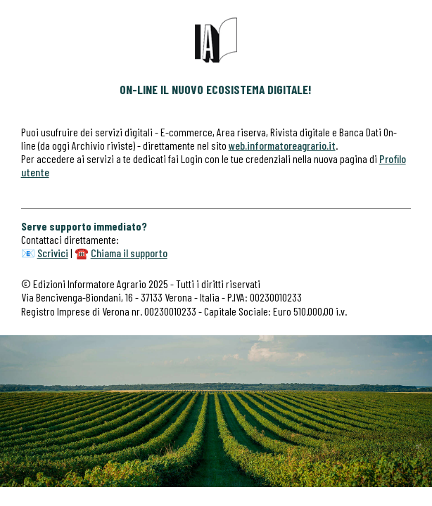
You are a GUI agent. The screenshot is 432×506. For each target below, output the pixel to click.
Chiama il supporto (129, 252)
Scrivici (52, 252)
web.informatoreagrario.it (282, 145)
